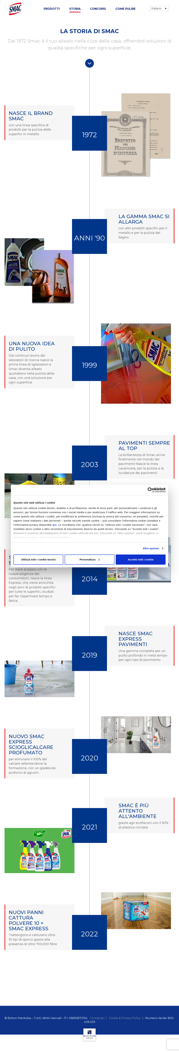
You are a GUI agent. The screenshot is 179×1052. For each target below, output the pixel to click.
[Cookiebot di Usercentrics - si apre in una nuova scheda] (150, 490)
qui (54, 524)
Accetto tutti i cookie (141, 559)
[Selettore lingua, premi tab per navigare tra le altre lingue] (159, 8)
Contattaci (97, 1018)
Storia (75, 8)
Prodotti (52, 8)
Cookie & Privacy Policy (125, 1018)
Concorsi (98, 8)
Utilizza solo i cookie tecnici (38, 559)
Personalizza (90, 559)
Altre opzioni (151, 548)
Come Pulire (125, 8)
